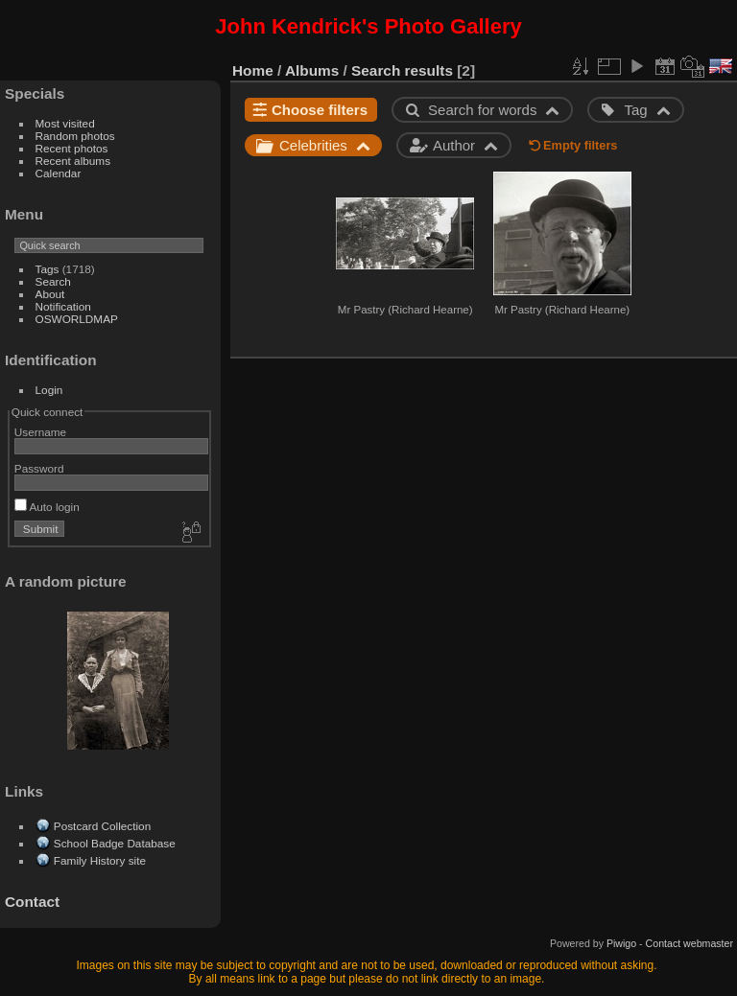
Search (53, 281)
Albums (312, 70)
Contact (32, 901)
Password (39, 468)
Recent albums (73, 160)
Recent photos (72, 148)
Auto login (47, 506)
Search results (402, 70)
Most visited (65, 123)
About (50, 294)
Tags (47, 269)
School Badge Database (115, 843)
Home (252, 70)
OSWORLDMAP (77, 319)
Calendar (59, 173)
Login (49, 389)
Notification (63, 306)
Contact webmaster (689, 943)
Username (40, 432)
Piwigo (621, 943)
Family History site (100, 860)
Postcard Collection (102, 826)
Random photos (75, 135)
